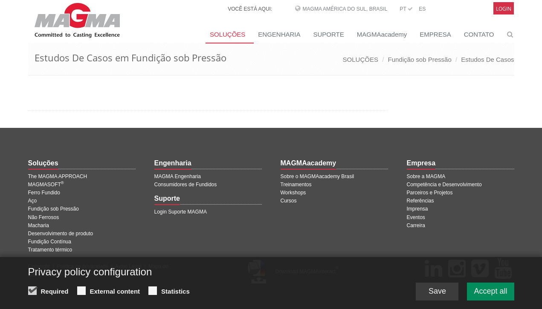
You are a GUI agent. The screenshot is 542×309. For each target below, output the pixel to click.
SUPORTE (328, 34)
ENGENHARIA (279, 34)
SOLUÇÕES (227, 34)
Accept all (490, 292)
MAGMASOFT (46, 185)
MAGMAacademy (382, 34)
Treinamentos (296, 185)
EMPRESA (435, 34)
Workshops (293, 193)
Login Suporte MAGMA (180, 212)
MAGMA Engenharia (177, 176)
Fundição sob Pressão (419, 59)
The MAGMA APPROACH (57, 176)
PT (406, 9)
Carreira (416, 225)
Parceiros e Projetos (430, 193)
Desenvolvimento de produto (60, 234)
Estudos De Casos (487, 59)
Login (503, 8)
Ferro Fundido (44, 193)
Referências (420, 201)
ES (422, 9)
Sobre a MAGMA (426, 176)
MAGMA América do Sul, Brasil (345, 9)
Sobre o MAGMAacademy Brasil (317, 176)
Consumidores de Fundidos (185, 185)
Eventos (416, 217)
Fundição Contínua (49, 242)
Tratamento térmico (50, 250)
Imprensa (417, 209)
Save (437, 292)
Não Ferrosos (43, 217)
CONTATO (479, 34)
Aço (32, 201)
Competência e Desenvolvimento (444, 185)
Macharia (38, 225)
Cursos (289, 201)
